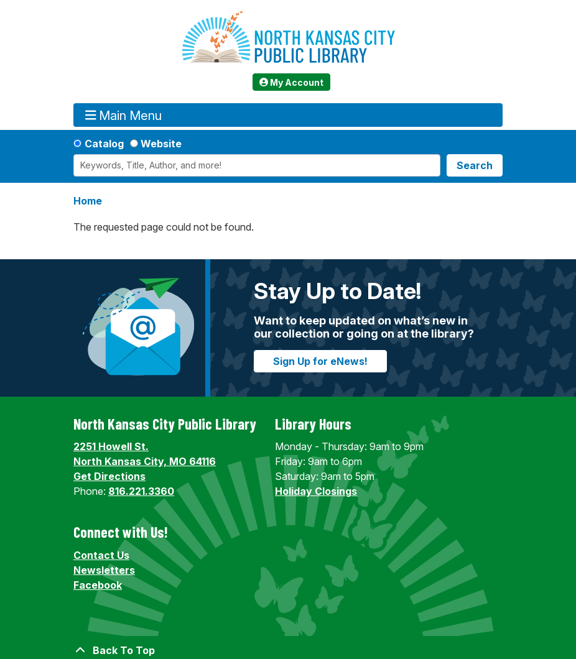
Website (161, 143)
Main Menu (123, 115)
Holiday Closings (316, 491)
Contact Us (101, 555)
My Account (291, 82)
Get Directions (109, 476)
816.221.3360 (141, 491)
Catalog (104, 143)
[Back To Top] (288, 650)
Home (87, 201)
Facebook (97, 585)
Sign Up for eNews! (320, 361)
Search (475, 165)
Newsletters (104, 570)
